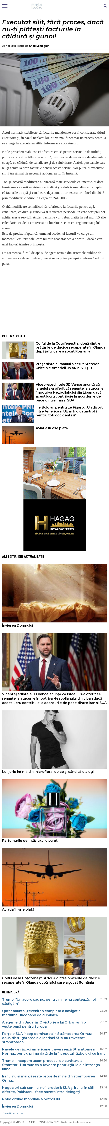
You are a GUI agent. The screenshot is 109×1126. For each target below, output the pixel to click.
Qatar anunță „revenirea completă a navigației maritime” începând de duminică (42, 1013)
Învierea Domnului (17, 625)
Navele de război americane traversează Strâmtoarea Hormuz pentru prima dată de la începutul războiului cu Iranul (54, 1051)
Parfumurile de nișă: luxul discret (30, 841)
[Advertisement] (54, 299)
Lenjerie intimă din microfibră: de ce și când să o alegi (48, 772)
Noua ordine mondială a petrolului (31, 1099)
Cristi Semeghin (39, 46)
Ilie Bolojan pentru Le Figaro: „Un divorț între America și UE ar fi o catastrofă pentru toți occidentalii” (69, 411)
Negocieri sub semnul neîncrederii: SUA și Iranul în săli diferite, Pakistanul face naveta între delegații (48, 1090)
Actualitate (34, 557)
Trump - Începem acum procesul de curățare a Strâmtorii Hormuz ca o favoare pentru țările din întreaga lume (51, 1065)
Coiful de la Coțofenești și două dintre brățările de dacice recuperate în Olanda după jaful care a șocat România (70, 347)
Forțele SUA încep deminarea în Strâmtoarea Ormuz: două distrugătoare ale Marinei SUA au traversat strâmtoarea (47, 1038)
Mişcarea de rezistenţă (54, 6)
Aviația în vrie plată (52, 428)
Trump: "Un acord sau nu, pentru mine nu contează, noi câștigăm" (49, 1002)
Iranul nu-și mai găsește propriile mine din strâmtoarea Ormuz (48, 1078)
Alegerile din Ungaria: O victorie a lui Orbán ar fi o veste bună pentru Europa (44, 1024)
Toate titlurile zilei (12, 1113)
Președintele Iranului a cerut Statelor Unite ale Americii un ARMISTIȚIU (67, 366)
